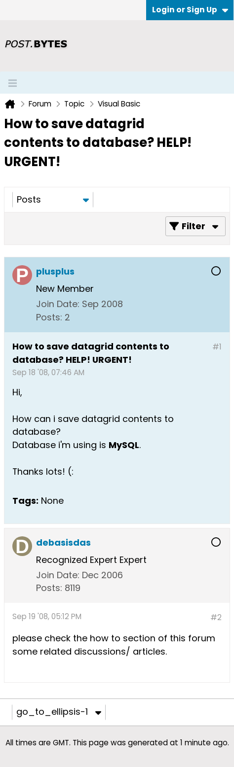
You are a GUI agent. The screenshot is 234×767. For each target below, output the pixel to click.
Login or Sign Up (190, 9)
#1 (217, 347)
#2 (216, 617)
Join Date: (57, 304)
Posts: (49, 317)
